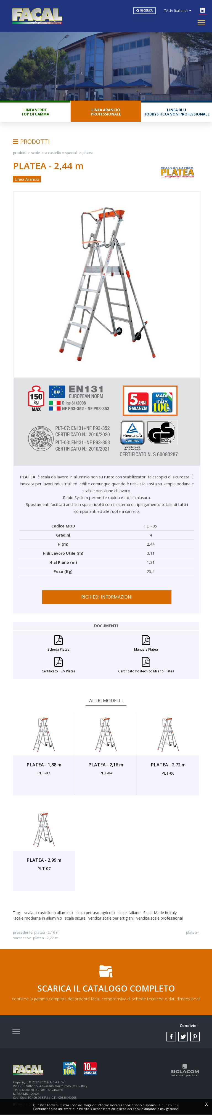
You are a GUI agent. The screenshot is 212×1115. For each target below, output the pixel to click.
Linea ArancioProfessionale (106, 112)
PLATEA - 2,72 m (46, 938)
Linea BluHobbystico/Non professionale (177, 112)
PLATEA (88, 152)
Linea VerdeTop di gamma (35, 112)
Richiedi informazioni (106, 597)
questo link (169, 1105)
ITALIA (178, 10)
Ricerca (147, 10)
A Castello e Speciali (61, 152)
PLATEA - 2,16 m (47, 932)
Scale (35, 152)
